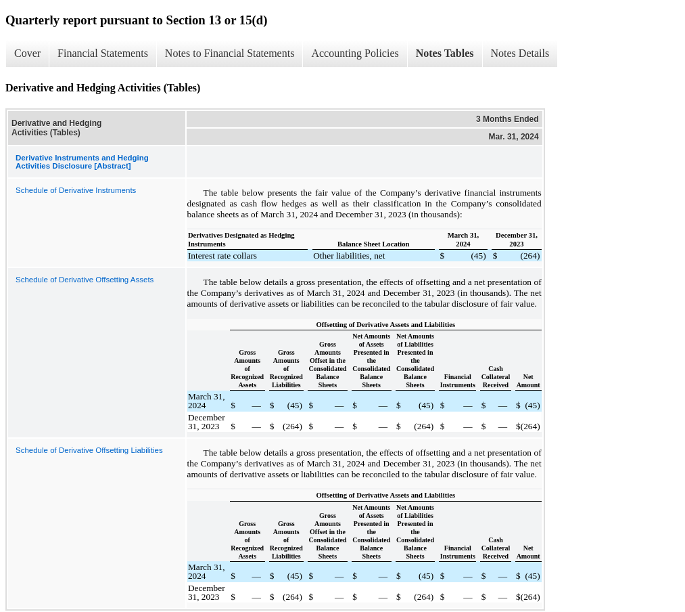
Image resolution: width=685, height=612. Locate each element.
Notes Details (520, 53)
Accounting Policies (354, 53)
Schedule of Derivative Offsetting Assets (84, 280)
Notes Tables (445, 53)
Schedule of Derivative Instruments (76, 190)
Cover (27, 53)
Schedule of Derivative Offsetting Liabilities (89, 450)
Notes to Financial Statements (230, 53)
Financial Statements (102, 53)
